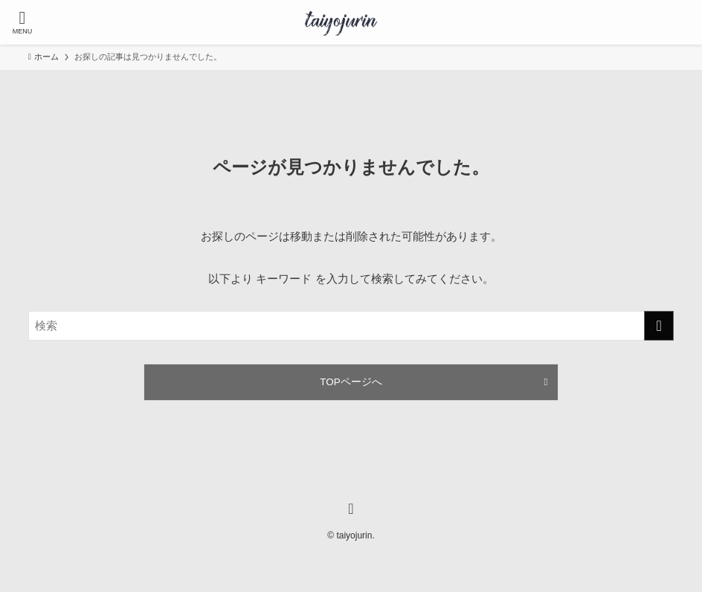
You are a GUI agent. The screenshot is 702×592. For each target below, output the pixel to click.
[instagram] (351, 509)
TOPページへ (351, 381)
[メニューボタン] (22, 22)
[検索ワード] (351, 326)
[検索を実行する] (659, 326)
